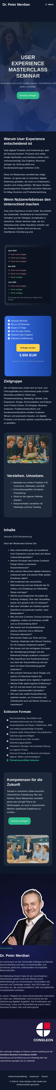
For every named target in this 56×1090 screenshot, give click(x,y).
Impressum (34, 1076)
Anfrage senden (28, 348)
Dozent (45, 1076)
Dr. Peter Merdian (16, 4)
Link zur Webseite (27, 1061)
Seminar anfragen (28, 95)
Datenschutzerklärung (17, 1076)
